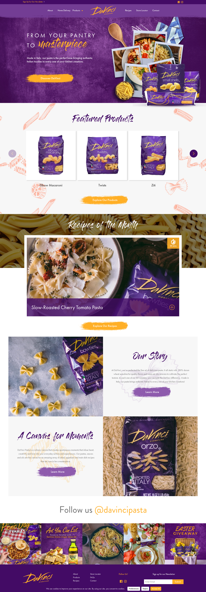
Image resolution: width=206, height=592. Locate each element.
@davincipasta (121, 509)
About (50, 10)
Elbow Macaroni (51, 159)
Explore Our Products (105, 200)
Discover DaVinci (50, 78)
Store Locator (142, 10)
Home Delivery (64, 10)
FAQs (92, 577)
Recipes (128, 10)
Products (76, 10)
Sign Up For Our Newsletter (33, 2)
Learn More (152, 392)
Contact (155, 10)
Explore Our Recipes (105, 326)
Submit (178, 581)
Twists (102, 159)
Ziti (153, 159)
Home (103, 10)
